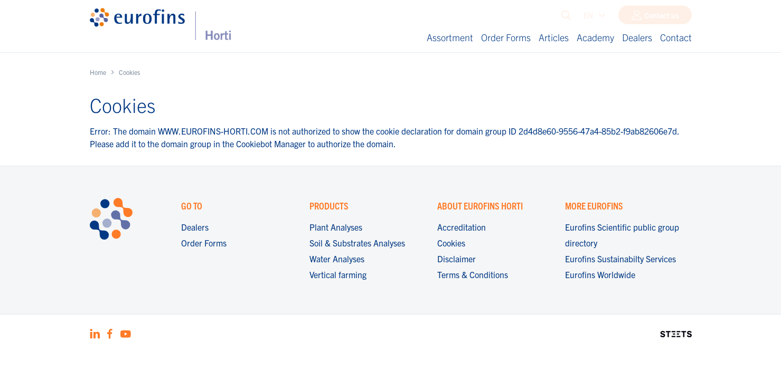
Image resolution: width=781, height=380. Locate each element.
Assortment (450, 37)
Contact (676, 37)
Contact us (661, 17)
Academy (595, 37)
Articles (554, 37)
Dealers (637, 37)
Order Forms (506, 37)
